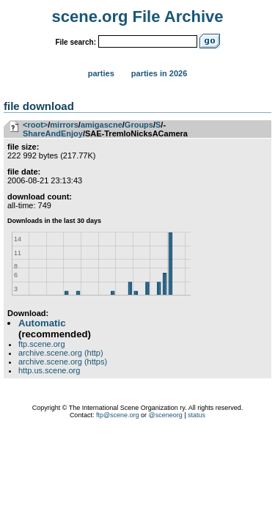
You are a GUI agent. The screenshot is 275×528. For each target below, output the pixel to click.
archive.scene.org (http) (60, 352)
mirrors (64, 124)
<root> (35, 124)
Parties (101, 73)
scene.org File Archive (138, 16)
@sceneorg (166, 415)
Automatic (41, 323)
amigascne (101, 124)
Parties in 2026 (159, 73)
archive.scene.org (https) (62, 361)
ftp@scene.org (117, 415)
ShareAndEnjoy (53, 133)
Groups (139, 124)
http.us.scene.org (49, 370)
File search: (75, 42)
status (196, 415)
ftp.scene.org (41, 344)
